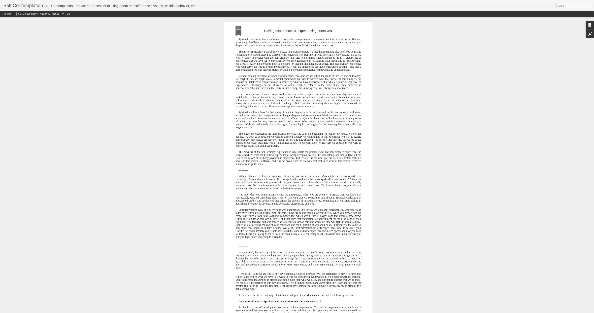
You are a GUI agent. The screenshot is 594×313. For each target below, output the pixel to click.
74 (63, 13)
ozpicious (45, 13)
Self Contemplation (28, 13)
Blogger (323, 311)
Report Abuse (332, 311)
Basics (55, 13)
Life (68, 13)
